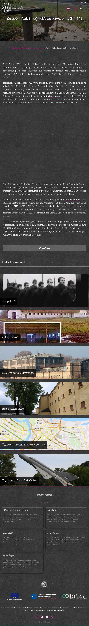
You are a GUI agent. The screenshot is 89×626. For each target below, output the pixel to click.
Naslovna (15, 48)
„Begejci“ (8, 533)
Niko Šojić (8, 556)
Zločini (25, 48)
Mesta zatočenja (37, 48)
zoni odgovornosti (51, 96)
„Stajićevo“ (53, 510)
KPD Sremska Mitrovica (15, 510)
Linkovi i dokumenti (13, 262)
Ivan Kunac (53, 533)
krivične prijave (71, 199)
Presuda (44, 247)
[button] (68, 8)
